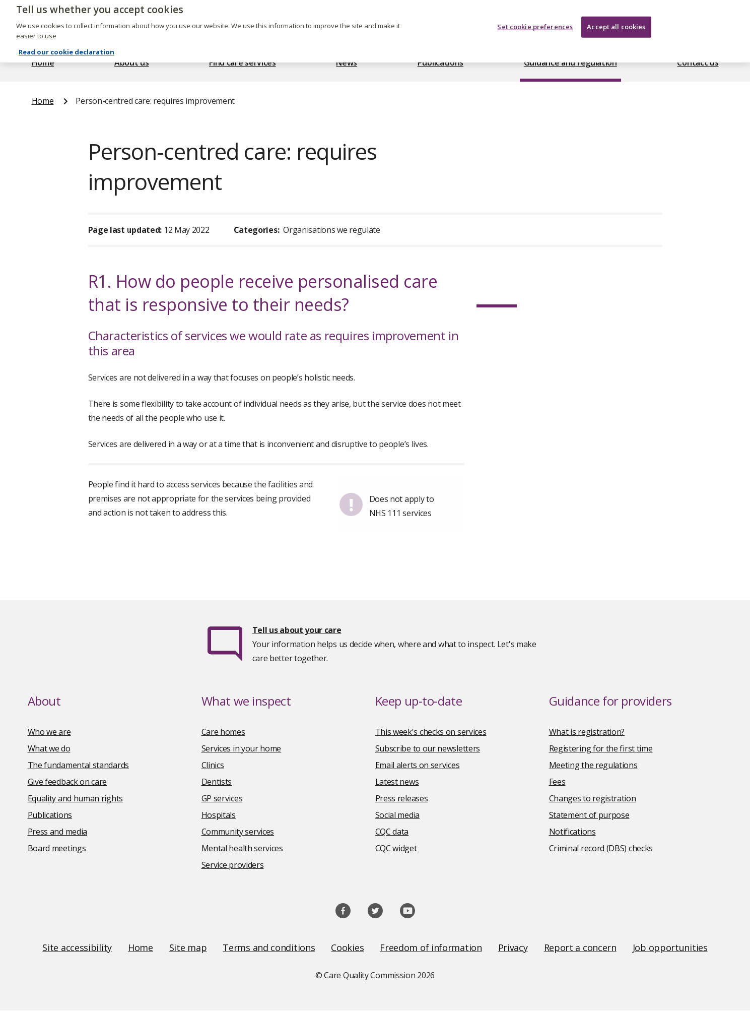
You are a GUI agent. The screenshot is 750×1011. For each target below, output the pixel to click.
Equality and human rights (75, 798)
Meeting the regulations (593, 765)
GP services (222, 798)
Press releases (401, 798)
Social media (397, 814)
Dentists (216, 781)
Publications (440, 62)
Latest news (397, 781)
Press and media (58, 831)
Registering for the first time (601, 748)
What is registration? (587, 731)
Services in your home (241, 748)
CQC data (392, 831)
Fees (557, 781)
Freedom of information (431, 947)
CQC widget (396, 848)
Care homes (223, 731)
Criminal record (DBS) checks (601, 848)
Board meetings (57, 848)
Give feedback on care (67, 781)
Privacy (513, 947)
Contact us (697, 62)
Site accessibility (77, 947)
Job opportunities (670, 947)
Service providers (232, 864)
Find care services (242, 62)
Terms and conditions (269, 947)
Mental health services (242, 848)
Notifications (572, 831)
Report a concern (580, 947)
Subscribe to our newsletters (428, 748)
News (346, 62)
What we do (49, 748)
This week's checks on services (431, 731)
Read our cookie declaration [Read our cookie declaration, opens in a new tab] (66, 41)
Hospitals (218, 814)
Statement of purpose (589, 814)
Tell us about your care (297, 630)
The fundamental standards (78, 765)
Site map (188, 947)
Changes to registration (592, 798)
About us (131, 62)
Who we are (49, 731)
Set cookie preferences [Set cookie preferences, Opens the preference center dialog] (535, 16)
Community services (238, 831)
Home (43, 62)
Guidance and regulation (570, 62)
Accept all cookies (616, 16)
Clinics (212, 765)
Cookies (347, 947)
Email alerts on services (417, 765)
